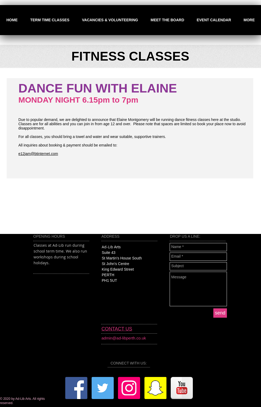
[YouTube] (182, 388)
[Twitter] (103, 388)
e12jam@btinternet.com (38, 154)
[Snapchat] (155, 388)
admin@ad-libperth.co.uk (123, 338)
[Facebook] (76, 388)
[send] (220, 313)
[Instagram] (129, 388)
